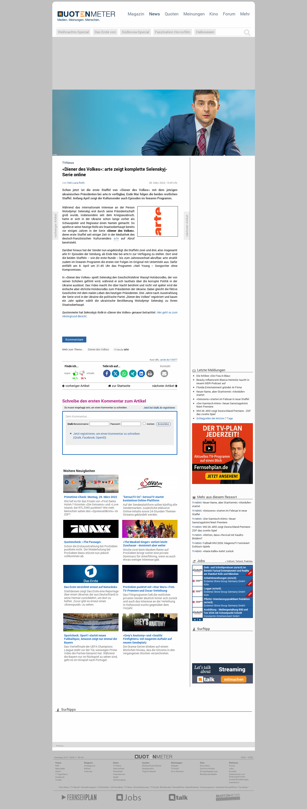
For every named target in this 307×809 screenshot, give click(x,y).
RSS (57, 765)
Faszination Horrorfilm (172, 32)
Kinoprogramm (207, 787)
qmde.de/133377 (168, 359)
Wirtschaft (117, 771)
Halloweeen (205, 32)
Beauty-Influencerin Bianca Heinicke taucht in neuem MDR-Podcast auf (222, 381)
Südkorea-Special (135, 32)
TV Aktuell (75, 787)
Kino (213, 14)
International (119, 774)
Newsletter (60, 768)
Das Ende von (105, 32)
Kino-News (205, 765)
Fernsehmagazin (89, 787)
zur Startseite (119, 386)
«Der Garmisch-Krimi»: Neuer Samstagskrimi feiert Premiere (222, 404)
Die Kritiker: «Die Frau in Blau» (213, 376)
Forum (229, 14)
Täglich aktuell (149, 771)
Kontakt (232, 771)
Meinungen (194, 14)
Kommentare (74, 339)
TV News (128, 787)
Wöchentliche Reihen (152, 765)
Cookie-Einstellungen (239, 779)
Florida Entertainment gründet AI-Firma (219, 387)
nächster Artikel (164, 386)
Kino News (64, 787)
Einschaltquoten (141, 787)
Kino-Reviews (177, 771)
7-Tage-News (61, 774)
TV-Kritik (175, 768)
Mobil (58, 771)
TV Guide (154, 787)
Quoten (172, 14)
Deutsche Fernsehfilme (226, 787)
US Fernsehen (116, 787)
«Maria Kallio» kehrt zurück (213, 551)
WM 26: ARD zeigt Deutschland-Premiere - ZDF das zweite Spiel (223, 412)
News (154, 14)
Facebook (59, 777)
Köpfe (115, 777)
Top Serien (243, 787)
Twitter (58, 780)
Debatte (174, 765)
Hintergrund (89, 765)
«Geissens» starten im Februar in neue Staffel (222, 399)
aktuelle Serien (192, 787)
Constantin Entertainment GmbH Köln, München (222, 570)
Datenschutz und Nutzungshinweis (237, 775)
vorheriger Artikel (75, 386)
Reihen (87, 768)
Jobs (231, 768)
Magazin (136, 14)
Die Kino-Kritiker (207, 768)
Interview (88, 771)
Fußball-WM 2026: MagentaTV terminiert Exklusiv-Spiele (221, 544)
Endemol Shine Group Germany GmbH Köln (222, 581)
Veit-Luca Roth (76, 182)
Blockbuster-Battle (208, 774)
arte (116, 238)
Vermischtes (118, 768)
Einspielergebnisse (208, 771)
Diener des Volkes (98, 349)
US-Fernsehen (119, 780)
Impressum (234, 782)
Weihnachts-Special (73, 32)
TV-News (117, 765)
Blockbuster (165, 787)
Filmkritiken (103, 787)
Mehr (245, 14)
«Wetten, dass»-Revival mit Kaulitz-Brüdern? (218, 536)
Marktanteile (148, 768)
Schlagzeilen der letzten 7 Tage (214, 418)
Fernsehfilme (178, 787)
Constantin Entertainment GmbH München (220, 612)
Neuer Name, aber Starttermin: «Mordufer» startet (220, 393)
